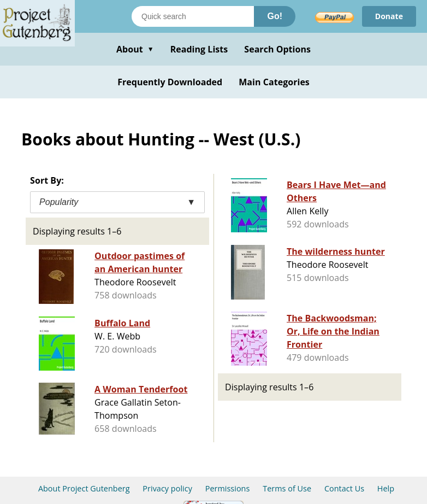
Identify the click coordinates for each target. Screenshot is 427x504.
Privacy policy (167, 488)
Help (385, 488)
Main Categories (274, 82)
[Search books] (193, 16)
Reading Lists (199, 49)
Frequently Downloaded (169, 82)
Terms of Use (287, 488)
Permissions (227, 488)
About (135, 49)
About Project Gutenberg (84, 488)
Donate (389, 16)
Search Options (277, 49)
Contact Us (344, 488)
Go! (274, 16)
